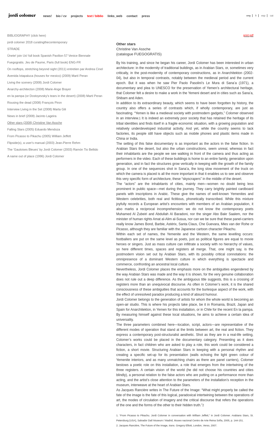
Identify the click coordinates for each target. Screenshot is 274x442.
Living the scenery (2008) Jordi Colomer (34, 82)
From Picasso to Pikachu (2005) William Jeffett (39, 136)
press (146, 16)
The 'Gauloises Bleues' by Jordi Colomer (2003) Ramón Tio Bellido (52, 149)
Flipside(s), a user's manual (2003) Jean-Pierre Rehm (43, 142)
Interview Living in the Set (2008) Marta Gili (36, 109)
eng (248, 15)
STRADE (13, 49)
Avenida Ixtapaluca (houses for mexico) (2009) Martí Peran (47, 75)
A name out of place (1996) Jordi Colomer (35, 156)
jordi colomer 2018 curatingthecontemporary (37, 42)
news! (47, 16)
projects (77, 16)
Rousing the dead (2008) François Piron (34, 102)
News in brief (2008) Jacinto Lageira (31, 116)
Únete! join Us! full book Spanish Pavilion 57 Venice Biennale (48, 55)
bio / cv (61, 16)
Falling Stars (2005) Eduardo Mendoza (33, 129)
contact (132, 16)
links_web (115, 16)
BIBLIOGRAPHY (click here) (26, 35)
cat (271, 15)
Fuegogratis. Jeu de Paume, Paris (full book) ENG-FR (44, 62)
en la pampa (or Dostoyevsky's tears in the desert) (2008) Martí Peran (54, 96)
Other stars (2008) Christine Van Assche (34, 122)
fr (256, 15)
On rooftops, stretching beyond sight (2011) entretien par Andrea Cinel (55, 69)
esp (263, 15)
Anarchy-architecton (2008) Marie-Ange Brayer (39, 89)
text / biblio (95, 16)
